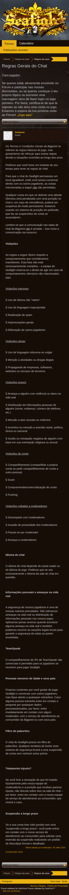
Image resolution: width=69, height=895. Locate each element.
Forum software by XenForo (14, 888)
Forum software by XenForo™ (41, 888)
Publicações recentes (15, 50)
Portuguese (7, 881)
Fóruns (9, 43)
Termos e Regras (38, 886)
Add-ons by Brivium (11, 891)
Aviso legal (55, 881)
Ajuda (64, 881)
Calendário (26, 43)
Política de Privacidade (57, 886)
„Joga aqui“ (25, 115)
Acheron (20, 132)
